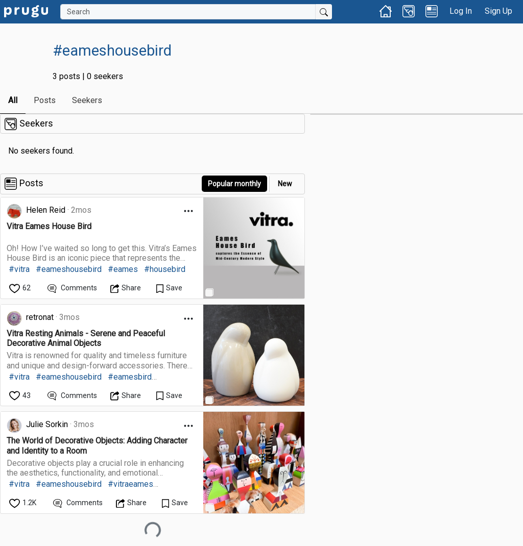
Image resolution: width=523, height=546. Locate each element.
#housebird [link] (164, 269)
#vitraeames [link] (130, 484)
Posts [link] (45, 100)
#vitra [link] (19, 269)
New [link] (285, 184)
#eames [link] (123, 269)
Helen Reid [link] (45, 210)
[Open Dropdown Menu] (188, 211)
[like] (21, 288)
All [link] (12, 100)
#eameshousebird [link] (69, 269)
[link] (26, 10)
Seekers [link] (87, 100)
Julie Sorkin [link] (47, 424)
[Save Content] (169, 288)
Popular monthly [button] (234, 184)
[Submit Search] (324, 11)
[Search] (188, 11)
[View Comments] (72, 288)
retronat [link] (40, 317)
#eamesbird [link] (130, 377)
